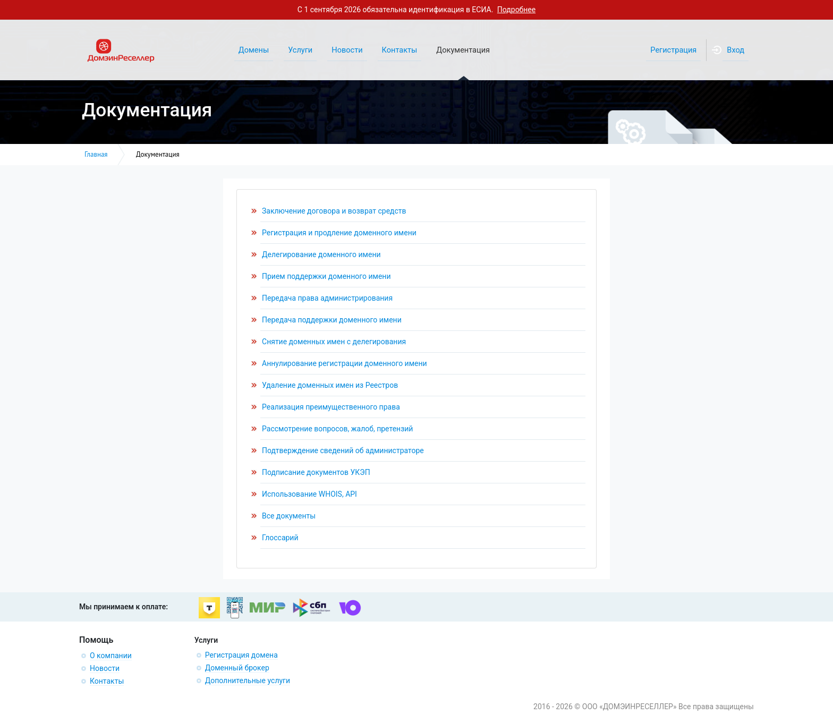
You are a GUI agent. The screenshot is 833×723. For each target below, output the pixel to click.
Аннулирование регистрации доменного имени (344, 363)
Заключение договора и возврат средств (334, 211)
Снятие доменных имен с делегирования (334, 341)
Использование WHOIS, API (309, 494)
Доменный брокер (237, 668)
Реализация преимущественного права (331, 407)
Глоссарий (280, 537)
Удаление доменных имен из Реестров (330, 385)
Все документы (289, 516)
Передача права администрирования (327, 298)
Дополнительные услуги (247, 680)
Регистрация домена (241, 655)
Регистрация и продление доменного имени (339, 232)
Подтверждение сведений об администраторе (343, 450)
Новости (105, 668)
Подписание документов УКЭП (316, 472)
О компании (111, 655)
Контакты (107, 681)
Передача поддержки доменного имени (332, 320)
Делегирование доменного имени (321, 254)
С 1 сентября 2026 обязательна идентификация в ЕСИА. (417, 9)
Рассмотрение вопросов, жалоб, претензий (337, 428)
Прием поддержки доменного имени (326, 276)
